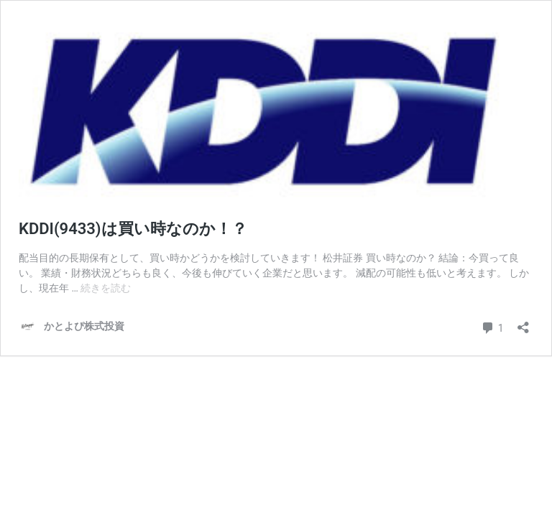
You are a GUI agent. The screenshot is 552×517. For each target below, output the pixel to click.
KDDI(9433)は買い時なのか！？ (133, 229)
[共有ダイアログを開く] (523, 323)
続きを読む (105, 288)
